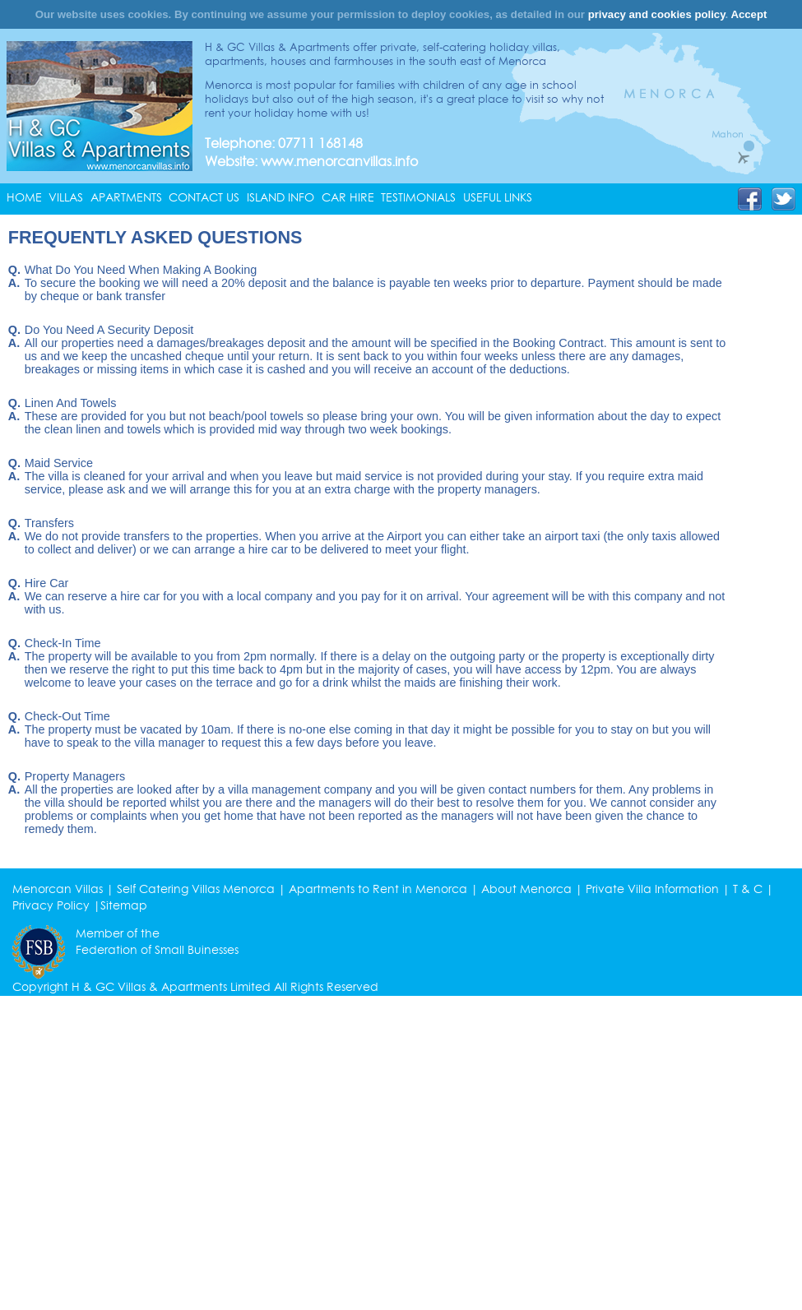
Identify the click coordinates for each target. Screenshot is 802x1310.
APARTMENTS (126, 197)
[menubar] (273, 197)
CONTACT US (204, 197)
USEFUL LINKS (497, 197)
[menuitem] (28, 197)
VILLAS (66, 197)
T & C (748, 889)
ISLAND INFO (280, 197)
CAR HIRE (348, 197)
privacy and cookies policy (657, 14)
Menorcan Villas (57, 889)
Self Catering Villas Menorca (196, 889)
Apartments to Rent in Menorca (378, 889)
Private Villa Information (652, 889)
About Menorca (526, 889)
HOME (24, 197)
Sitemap (123, 905)
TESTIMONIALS (418, 197)
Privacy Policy (51, 905)
